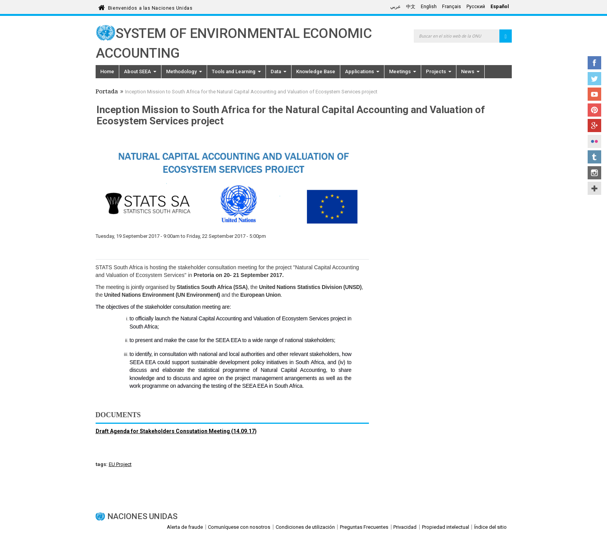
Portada (107, 92)
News (470, 71)
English (429, 6)
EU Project (120, 464)
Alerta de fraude (185, 527)
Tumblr (594, 156)
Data (278, 71)
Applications (362, 71)
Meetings (402, 71)
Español (499, 6)
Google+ (594, 125)
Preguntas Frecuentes (364, 527)
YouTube (594, 94)
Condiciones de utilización (305, 527)
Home (107, 71)
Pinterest (594, 110)
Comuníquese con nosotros (239, 527)
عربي (395, 6)
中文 (410, 6)
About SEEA (140, 71)
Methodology (184, 71)
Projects (438, 71)
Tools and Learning (236, 71)
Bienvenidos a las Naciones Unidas (150, 6)
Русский (475, 6)
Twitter (594, 78)
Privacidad (405, 527)
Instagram (594, 172)
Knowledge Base (315, 71)
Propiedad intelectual (445, 527)
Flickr (594, 141)
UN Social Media (594, 188)
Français (451, 6)
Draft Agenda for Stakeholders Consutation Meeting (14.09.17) (176, 431)
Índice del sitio (490, 527)
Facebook (594, 62)
